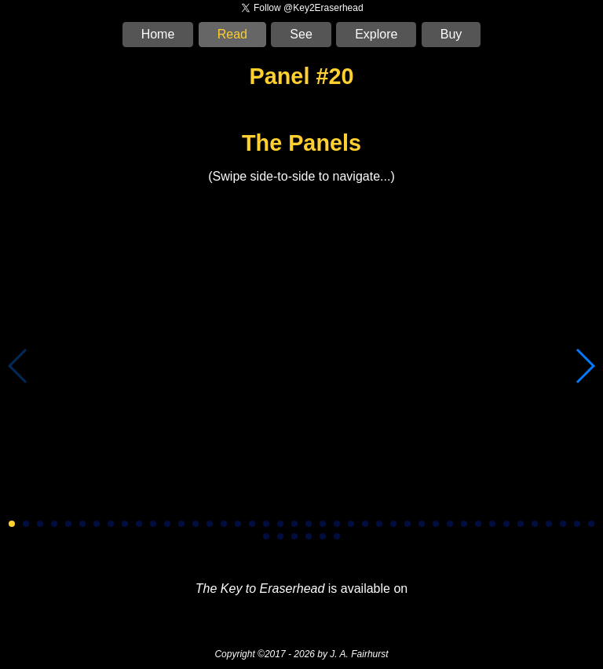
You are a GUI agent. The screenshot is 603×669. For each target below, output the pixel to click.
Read (232, 34)
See (301, 34)
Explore (376, 34)
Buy (451, 34)
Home (158, 34)
